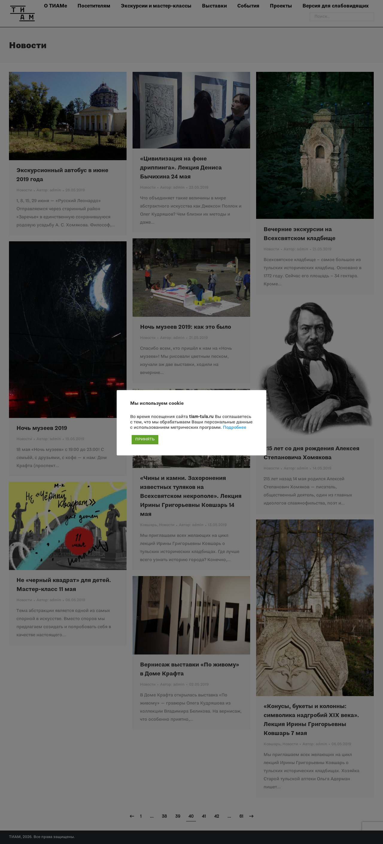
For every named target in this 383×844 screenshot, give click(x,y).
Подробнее (234, 428)
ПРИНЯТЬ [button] (145, 439)
